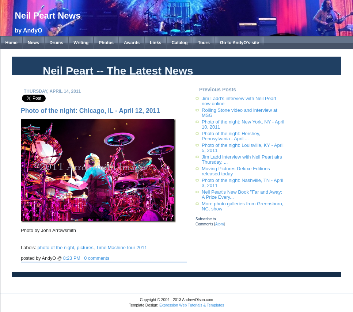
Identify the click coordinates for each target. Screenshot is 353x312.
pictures (85, 247)
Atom (219, 224)
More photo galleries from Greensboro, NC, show (242, 206)
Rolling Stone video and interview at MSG (239, 112)
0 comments (96, 258)
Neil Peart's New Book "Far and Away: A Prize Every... (242, 194)
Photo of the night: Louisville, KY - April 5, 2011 (243, 147)
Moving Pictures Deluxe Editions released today (236, 171)
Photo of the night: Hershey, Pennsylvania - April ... (231, 136)
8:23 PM (71, 258)
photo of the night (56, 247)
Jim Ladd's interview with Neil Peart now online (239, 101)
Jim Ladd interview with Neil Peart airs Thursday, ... (242, 159)
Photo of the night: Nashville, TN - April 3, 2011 (242, 183)
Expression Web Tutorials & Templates (191, 305)
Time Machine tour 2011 (121, 247)
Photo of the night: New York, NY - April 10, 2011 (243, 124)
